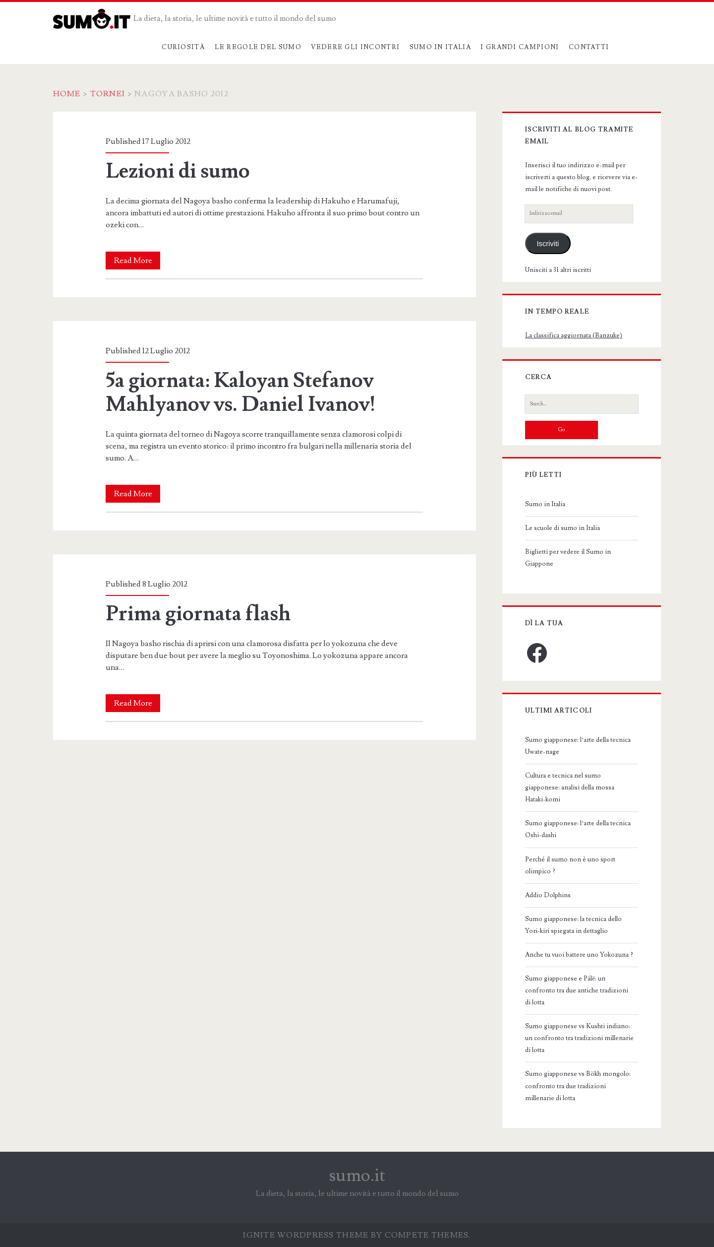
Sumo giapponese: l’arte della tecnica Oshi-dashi (578, 829)
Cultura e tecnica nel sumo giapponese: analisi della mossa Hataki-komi (569, 787)
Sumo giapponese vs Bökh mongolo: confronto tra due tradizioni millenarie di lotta (578, 1086)
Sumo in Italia (440, 47)
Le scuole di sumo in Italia (562, 528)
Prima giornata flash (198, 613)
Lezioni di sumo (178, 171)
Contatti (589, 47)
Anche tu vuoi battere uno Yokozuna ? (579, 955)
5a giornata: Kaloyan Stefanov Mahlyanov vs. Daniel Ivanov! (241, 392)
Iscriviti (548, 244)
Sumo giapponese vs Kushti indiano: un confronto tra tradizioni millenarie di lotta (579, 1038)
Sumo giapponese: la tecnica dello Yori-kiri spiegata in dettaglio (573, 925)
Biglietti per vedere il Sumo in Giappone (568, 558)
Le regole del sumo (258, 47)
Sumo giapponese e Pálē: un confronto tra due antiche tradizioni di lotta (576, 990)
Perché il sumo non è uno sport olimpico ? (570, 865)
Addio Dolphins (548, 895)
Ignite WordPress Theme (305, 1235)
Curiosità (183, 47)
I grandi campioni (519, 47)
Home (67, 94)
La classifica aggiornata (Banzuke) (573, 335)
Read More (137, 260)
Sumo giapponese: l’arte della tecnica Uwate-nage (578, 746)
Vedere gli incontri (355, 47)
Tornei (107, 94)
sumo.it (357, 1175)
